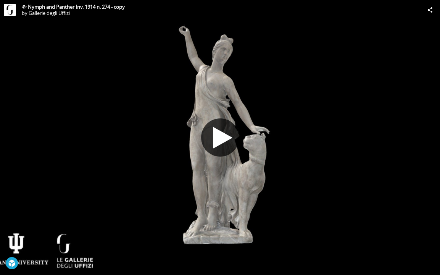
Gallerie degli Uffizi (49, 13)
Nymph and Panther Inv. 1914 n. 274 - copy (76, 6)
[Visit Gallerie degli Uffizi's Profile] (10, 10)
